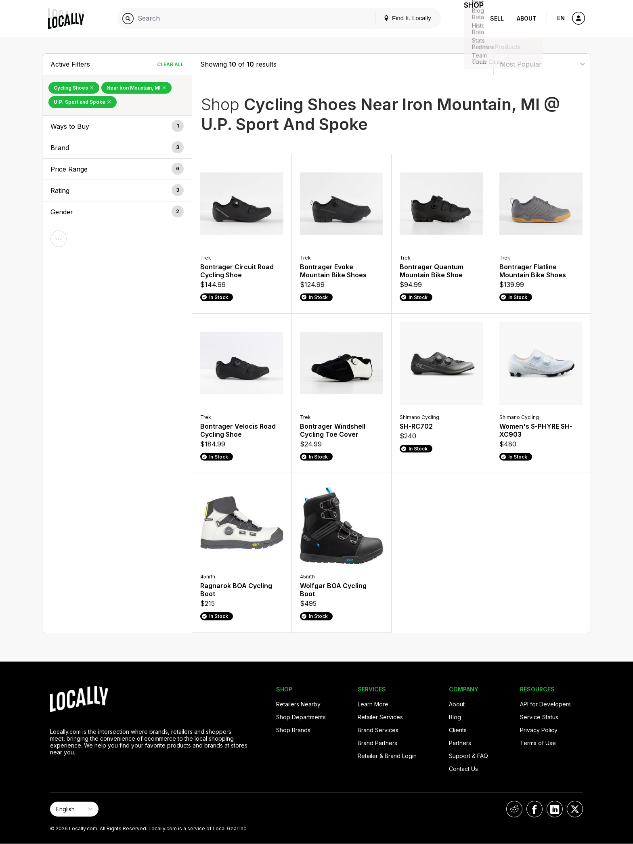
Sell (497, 18)
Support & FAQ (468, 755)
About (527, 18)
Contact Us (463, 768)
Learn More (373, 704)
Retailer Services (380, 717)
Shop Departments (301, 717)
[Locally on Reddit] (514, 809)
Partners (460, 742)
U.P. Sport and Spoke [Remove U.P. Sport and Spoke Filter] (82, 102)
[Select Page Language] (74, 809)
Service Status (539, 717)
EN (561, 18)
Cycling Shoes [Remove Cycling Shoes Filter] (74, 88)
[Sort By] (542, 64)
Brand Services (378, 730)
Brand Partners (377, 742)
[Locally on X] (575, 809)
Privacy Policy (539, 730)
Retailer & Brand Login (387, 755)
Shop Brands (293, 730)
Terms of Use (538, 742)
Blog (455, 717)
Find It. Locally (398, 18)
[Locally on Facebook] (534, 809)
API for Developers (545, 704)
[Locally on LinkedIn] (555, 809)
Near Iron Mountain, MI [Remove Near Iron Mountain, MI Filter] (136, 88)
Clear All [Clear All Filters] (170, 64)
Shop (469, 18)
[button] (117, 126)
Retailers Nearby (298, 704)
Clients (458, 730)
